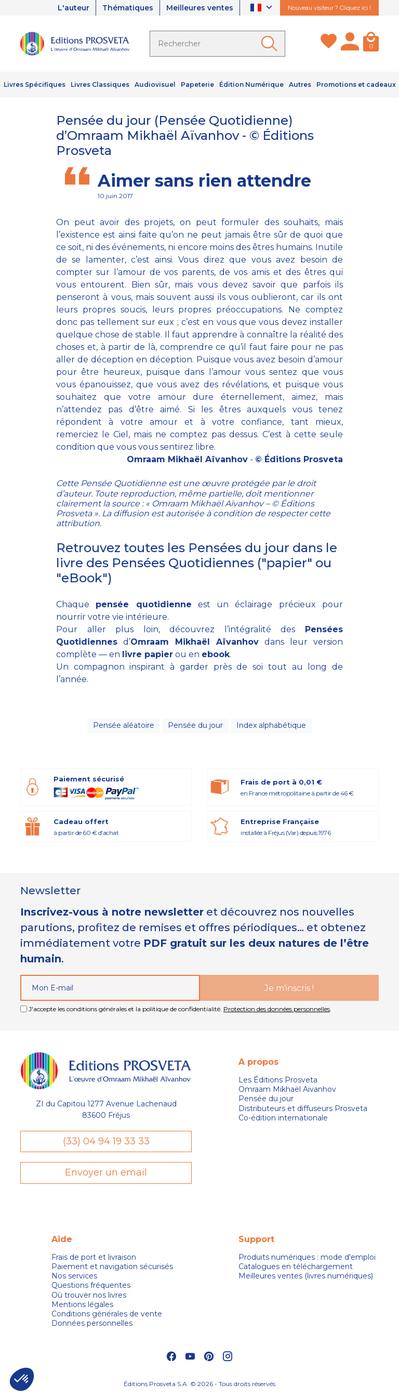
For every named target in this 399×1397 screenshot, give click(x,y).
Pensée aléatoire (123, 725)
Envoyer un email (106, 1172)
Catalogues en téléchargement (295, 1266)
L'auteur (73, 7)
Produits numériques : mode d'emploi (307, 1257)
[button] (21, 1379)
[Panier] (371, 44)
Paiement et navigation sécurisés (112, 1266)
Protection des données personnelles (276, 1009)
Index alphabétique (271, 725)
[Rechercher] (217, 44)
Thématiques (127, 7)
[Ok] (271, 44)
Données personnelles (91, 1323)
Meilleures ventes (199, 7)
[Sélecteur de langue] (262, 8)
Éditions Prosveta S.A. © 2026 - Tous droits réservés (199, 1384)
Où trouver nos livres (88, 1295)
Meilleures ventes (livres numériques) (305, 1276)
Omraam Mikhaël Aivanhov (287, 1089)
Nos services (74, 1276)
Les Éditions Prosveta (277, 1080)
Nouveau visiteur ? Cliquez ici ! (329, 7)
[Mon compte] (350, 43)
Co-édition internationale (283, 1117)
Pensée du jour (195, 725)
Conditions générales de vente (106, 1313)
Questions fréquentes (90, 1285)
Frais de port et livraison (93, 1257)
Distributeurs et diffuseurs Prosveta (302, 1108)
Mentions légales (82, 1304)
